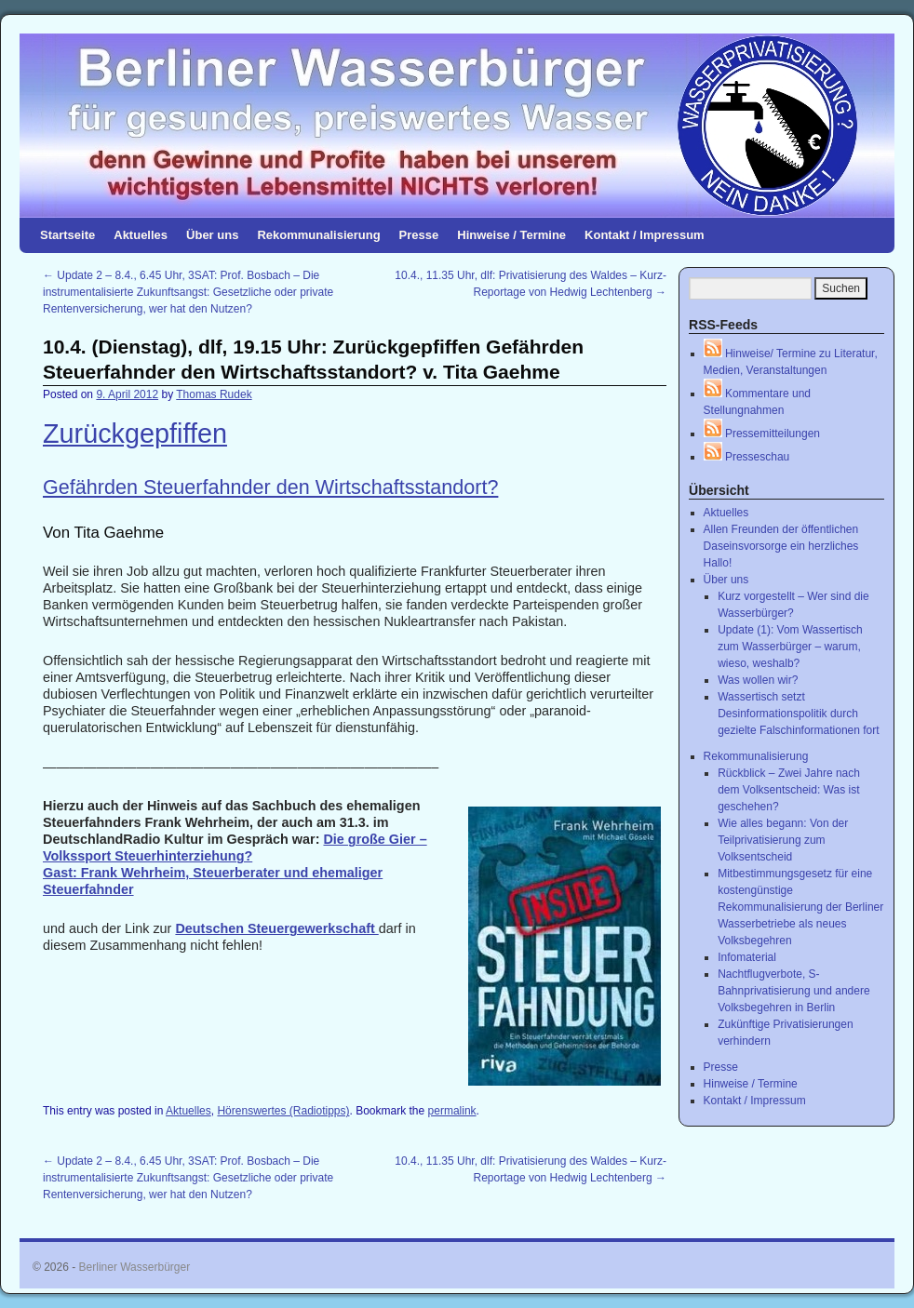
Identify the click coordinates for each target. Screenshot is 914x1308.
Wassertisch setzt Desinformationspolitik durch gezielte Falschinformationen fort (798, 713)
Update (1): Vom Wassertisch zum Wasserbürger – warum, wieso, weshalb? (790, 646)
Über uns (212, 235)
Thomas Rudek (213, 394)
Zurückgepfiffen (135, 433)
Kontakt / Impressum (645, 235)
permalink (452, 1110)
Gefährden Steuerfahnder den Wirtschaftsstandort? (270, 487)
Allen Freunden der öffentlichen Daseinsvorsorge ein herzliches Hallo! (781, 546)
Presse (419, 235)
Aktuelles (141, 235)
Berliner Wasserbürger (135, 1267)
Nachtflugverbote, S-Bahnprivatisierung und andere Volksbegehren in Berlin (793, 991)
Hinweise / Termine (511, 235)
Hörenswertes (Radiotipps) (283, 1110)
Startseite (67, 235)
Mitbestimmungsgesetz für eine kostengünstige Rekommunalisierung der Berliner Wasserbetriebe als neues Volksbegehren (800, 907)
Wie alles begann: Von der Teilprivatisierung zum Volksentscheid (783, 840)
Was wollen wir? (758, 680)
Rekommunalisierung (318, 235)
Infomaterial (747, 957)
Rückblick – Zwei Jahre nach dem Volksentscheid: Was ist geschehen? (789, 790)
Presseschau (747, 456)
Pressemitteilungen (762, 433)
